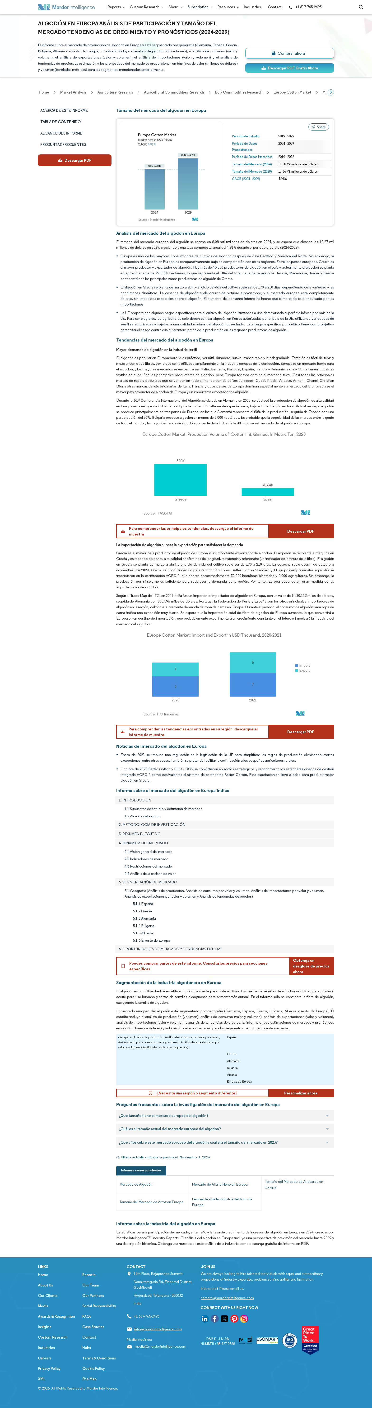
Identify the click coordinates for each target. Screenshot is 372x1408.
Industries (252, 7)
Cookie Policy (93, 1368)
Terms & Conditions (99, 1358)
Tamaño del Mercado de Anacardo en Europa (294, 1184)
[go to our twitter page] (224, 1319)
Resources (227, 7)
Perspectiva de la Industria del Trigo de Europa (222, 1202)
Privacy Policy (49, 1368)
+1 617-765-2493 (305, 7)
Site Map (89, 1379)
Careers (44, 1358)
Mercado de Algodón (136, 1184)
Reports (115, 7)
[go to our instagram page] (244, 1319)
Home (43, 1275)
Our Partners (93, 1295)
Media (43, 1306)
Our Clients (47, 1295)
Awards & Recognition (56, 1316)
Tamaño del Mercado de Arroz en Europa (151, 1202)
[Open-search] (361, 7)
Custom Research (145, 7)
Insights (44, 1327)
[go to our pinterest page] (234, 1319)
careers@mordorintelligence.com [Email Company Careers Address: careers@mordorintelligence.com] (227, 1298)
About (174, 7)
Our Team (90, 1285)
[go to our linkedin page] (205, 1319)
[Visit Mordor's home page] (66, 7)
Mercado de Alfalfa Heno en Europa (220, 1184)
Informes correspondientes (141, 1170)
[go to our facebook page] (215, 1319)
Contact (275, 7)
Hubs (86, 1347)
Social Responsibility (99, 1306)
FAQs (86, 1316)
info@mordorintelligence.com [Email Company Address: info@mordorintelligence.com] (158, 1329)
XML (41, 1379)
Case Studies (93, 1327)
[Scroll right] (331, 92)
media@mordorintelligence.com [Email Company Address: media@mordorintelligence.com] (160, 1346)
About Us (45, 1285)
